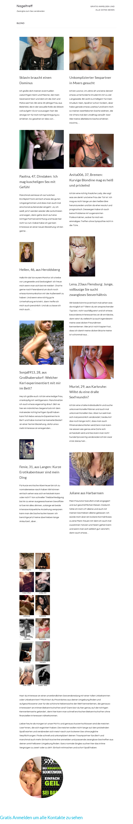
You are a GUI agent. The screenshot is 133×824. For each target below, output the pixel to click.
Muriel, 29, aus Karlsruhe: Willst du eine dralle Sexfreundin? (88, 391)
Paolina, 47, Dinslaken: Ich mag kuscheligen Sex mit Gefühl (38, 181)
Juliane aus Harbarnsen (86, 493)
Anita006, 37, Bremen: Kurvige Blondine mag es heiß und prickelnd (91, 180)
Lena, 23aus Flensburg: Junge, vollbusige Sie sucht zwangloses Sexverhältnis (91, 289)
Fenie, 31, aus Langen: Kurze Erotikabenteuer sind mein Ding (40, 472)
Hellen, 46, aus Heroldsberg (39, 270)
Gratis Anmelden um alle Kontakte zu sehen (41, 817)
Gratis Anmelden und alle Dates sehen (102, 8)
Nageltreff (25, 6)
